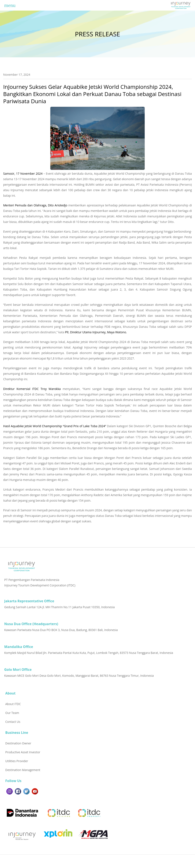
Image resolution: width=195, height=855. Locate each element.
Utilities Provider (16, 761)
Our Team (12, 713)
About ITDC (13, 704)
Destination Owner (18, 743)
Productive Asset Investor (22, 752)
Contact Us (12, 722)
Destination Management (22, 770)
